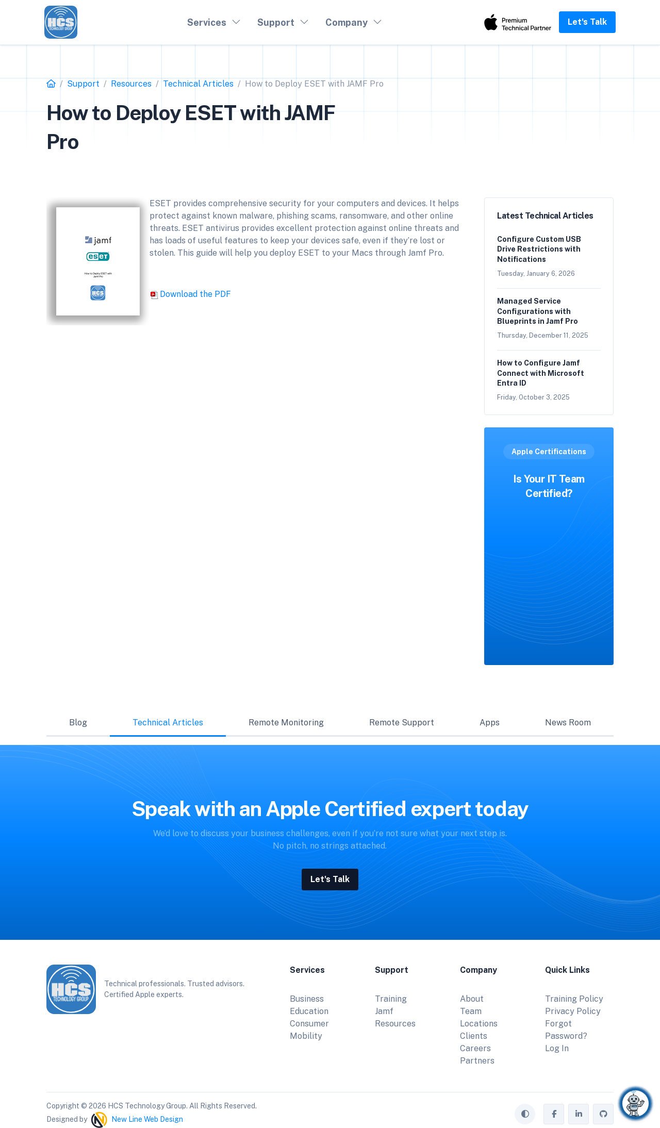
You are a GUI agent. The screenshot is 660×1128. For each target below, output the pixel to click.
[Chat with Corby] (635, 1103)
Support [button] (275, 22)
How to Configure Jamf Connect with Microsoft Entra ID (540, 373)
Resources (395, 1024)
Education (309, 1011)
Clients (473, 1036)
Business (307, 999)
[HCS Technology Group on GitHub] (603, 1114)
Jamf (384, 1011)
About (472, 999)
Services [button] (206, 22)
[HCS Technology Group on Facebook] (553, 1114)
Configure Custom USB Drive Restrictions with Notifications (539, 249)
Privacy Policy (573, 1011)
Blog (78, 722)
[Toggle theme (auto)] (525, 1114)
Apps (490, 722)
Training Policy (574, 999)
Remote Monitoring (286, 722)
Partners (477, 1061)
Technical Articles (168, 722)
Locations (479, 1024)
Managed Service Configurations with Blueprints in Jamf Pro (537, 311)
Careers (475, 1048)
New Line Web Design (147, 1119)
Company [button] (346, 22)
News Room (568, 722)
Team (471, 1011)
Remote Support (401, 722)
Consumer (309, 1024)
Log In (557, 1048)
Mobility (306, 1036)
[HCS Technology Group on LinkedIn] (578, 1114)
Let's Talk (587, 22)
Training (391, 999)
